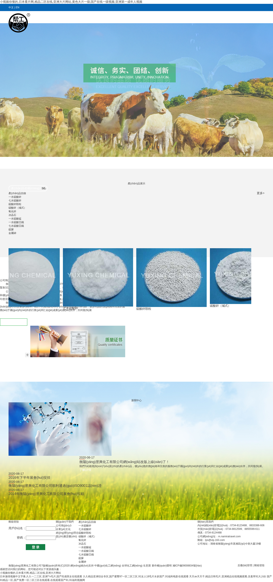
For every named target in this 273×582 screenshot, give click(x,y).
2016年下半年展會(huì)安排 (30, 477)
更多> (260, 193)
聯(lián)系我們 (250, 17)
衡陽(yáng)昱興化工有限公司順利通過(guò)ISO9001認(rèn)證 (55, 485)
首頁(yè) (80, 17)
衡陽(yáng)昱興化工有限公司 (25, 565)
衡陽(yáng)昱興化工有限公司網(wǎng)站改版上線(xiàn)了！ (124, 462)
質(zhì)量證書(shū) (66, 536)
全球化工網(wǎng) (132, 565)
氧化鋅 (12, 211)
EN (17, 7)
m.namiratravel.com (229, 536)
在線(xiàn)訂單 (222, 17)
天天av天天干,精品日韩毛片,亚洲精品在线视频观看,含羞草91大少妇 (227, 576)
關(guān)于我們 (105, 17)
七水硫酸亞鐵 (16, 225)
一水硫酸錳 (15, 218)
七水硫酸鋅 (15, 200)
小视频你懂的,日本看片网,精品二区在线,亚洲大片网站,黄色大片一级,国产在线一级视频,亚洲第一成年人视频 (71, 1)
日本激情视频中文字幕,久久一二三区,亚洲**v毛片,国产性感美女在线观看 (41, 576)
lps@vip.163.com (215, 540)
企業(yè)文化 (63, 529)
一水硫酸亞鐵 (16, 222)
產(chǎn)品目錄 (171, 17)
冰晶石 (12, 215)
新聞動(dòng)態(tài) (138, 17)
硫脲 (11, 229)
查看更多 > (13, 322)
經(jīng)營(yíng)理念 (67, 532)
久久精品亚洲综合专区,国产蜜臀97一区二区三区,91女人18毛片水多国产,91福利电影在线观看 (136, 576)
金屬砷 (12, 233)
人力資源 (197, 17)
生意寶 (147, 565)
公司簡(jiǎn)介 (64, 525)
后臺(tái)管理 (245, 565)
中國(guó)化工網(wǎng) (107, 565)
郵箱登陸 (259, 565)
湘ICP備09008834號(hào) (187, 565)
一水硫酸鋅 (15, 196)
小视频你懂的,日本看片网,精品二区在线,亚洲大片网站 (30, 572)
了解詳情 (85, 470)
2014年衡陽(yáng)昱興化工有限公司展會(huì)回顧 (46, 494)
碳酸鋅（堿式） (17, 207)
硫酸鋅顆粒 (15, 204)
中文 (11, 7)
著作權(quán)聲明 (162, 565)
